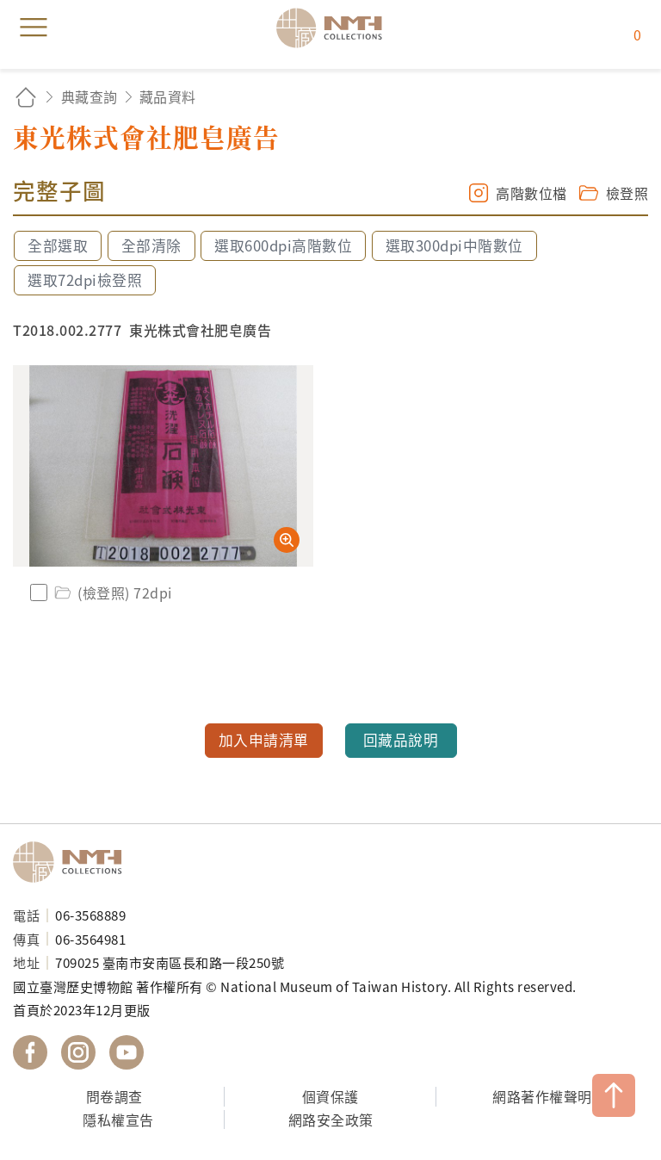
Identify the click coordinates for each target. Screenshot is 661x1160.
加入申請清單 (264, 739)
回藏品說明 (401, 739)
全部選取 (58, 245)
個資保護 (330, 1096)
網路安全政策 (331, 1119)
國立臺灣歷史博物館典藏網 (334, 27)
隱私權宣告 (118, 1119)
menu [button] (33, 27)
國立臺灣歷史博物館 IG (78, 1052)
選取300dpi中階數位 (454, 245)
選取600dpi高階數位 (283, 245)
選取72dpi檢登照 (85, 280)
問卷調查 (114, 1096)
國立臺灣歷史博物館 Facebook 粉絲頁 (30, 1052)
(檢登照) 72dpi (112, 592)
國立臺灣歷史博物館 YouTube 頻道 (126, 1052)
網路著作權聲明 (542, 1096)
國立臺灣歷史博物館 (73, 862)
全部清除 (151, 245)
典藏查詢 (89, 96)
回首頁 (26, 97)
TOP (613, 1095)
